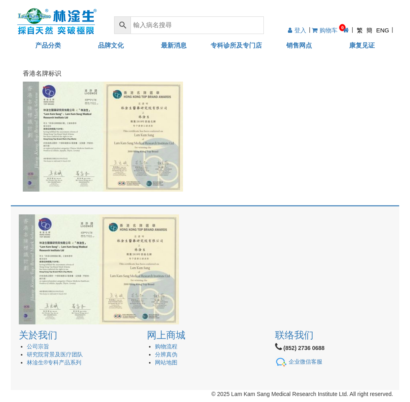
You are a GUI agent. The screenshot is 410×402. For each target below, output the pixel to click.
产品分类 (48, 45)
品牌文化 (111, 45)
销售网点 (299, 45)
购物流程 (166, 346)
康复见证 (362, 45)
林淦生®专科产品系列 (54, 362)
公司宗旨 (38, 346)
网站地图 (166, 362)
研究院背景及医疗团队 (55, 354)
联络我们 (294, 335)
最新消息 (174, 45)
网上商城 (166, 335)
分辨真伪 (166, 354)
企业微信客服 (305, 361)
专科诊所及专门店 (236, 45)
